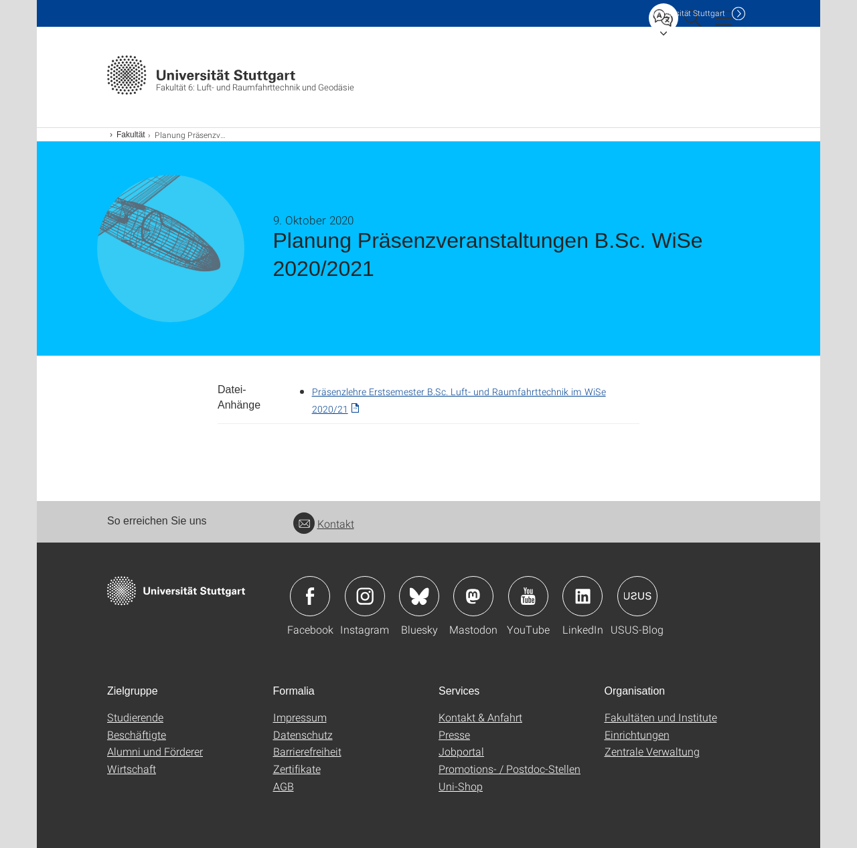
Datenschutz (303, 734)
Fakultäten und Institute (661, 717)
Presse (454, 734)
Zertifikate (297, 769)
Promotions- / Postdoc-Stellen (509, 769)
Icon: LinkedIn (582, 596)
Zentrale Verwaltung (652, 751)
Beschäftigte (136, 734)
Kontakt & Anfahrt (480, 717)
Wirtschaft (131, 769)
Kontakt (323, 523)
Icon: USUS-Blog (637, 596)
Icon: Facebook (310, 596)
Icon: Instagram (365, 596)
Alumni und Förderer (155, 751)
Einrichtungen (637, 734)
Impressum (300, 717)
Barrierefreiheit (307, 751)
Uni (689, 13)
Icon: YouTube (528, 596)
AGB (283, 786)
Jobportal (461, 751)
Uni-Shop (461, 786)
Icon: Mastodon (473, 596)
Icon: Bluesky (419, 596)
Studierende (135, 717)
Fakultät (130, 134)
